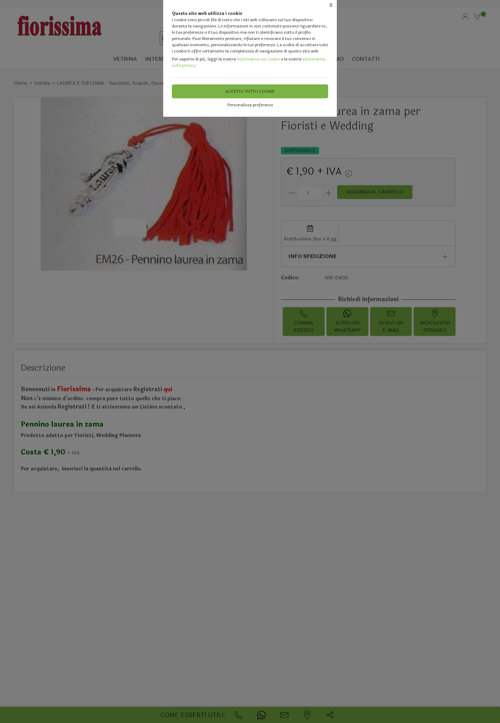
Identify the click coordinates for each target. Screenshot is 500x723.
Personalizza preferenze (250, 105)
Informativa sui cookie (258, 59)
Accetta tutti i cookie (250, 91)
